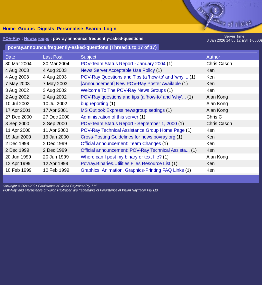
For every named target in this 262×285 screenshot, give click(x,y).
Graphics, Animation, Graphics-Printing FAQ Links (132, 170)
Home (9, 28)
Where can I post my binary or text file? (121, 156)
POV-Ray (11, 38)
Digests (45, 28)
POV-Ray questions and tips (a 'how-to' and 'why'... (133, 97)
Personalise (70, 28)
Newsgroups (36, 38)
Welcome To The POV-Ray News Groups (123, 90)
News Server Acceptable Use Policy (118, 70)
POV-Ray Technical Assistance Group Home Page (133, 130)
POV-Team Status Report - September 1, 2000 (129, 123)
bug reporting (94, 103)
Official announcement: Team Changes (121, 143)
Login (110, 28)
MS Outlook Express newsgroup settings (123, 110)
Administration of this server (109, 117)
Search (93, 28)
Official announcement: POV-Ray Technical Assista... (135, 150)
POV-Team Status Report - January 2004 (123, 63)
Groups (26, 28)
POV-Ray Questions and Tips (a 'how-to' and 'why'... (134, 77)
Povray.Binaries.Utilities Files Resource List (125, 163)
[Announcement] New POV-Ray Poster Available (131, 83)
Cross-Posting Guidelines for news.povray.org (128, 137)
